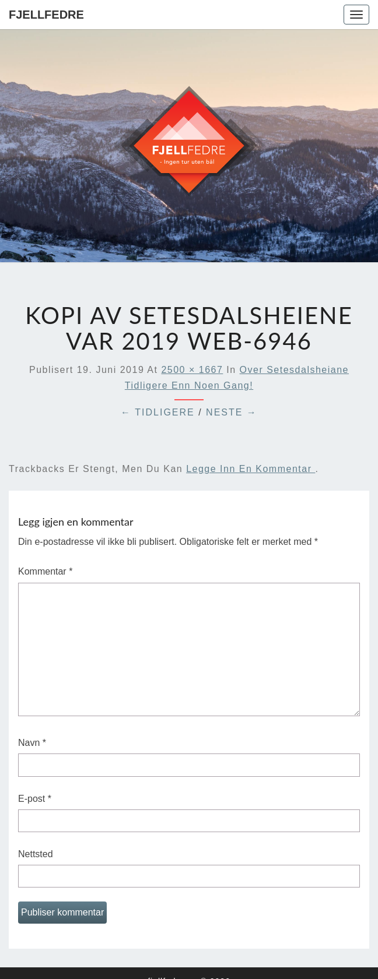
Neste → (231, 412)
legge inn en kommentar (250, 469)
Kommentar (45, 571)
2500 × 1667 (192, 370)
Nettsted (35, 854)
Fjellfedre (46, 14)
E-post (34, 799)
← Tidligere (158, 412)
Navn (32, 743)
